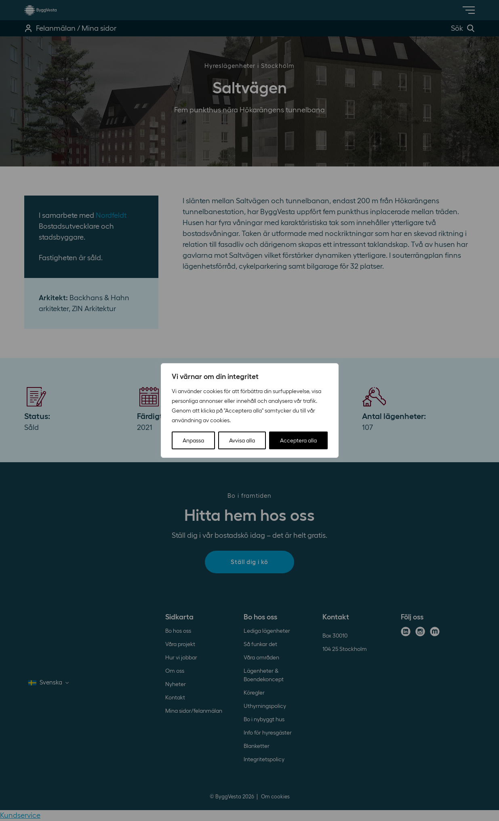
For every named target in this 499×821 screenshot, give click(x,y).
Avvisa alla (242, 440)
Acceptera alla (298, 440)
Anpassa (193, 440)
